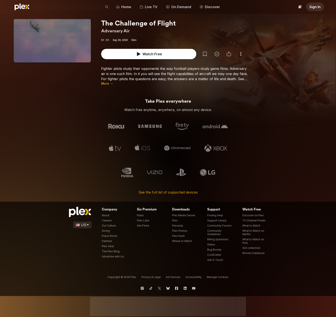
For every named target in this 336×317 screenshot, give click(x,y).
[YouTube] (193, 288)
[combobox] (69, 6)
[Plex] (22, 7)
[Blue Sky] (168, 288)
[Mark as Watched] (152, 54)
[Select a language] (87, 224)
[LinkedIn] (185, 288)
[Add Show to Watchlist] (140, 54)
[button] (109, 6)
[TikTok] (151, 288)
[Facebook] (176, 288)
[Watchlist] (300, 7)
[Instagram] (142, 288)
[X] (159, 288)
